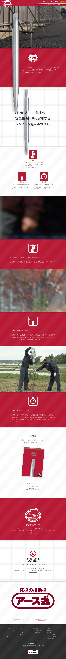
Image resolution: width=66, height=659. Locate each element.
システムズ (23, 630)
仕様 (7, 632)
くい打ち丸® (23, 632)
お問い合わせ (50, 638)
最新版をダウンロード (33, 484)
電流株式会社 (41, 620)
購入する (62, 1)
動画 (7, 636)
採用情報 (49, 632)
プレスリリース (33, 534)
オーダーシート (37, 632)
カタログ (8, 634)
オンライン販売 (37, 630)
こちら (38, 489)
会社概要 (49, 630)
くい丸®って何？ (10, 630)
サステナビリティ (51, 636)
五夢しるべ (23, 634)
